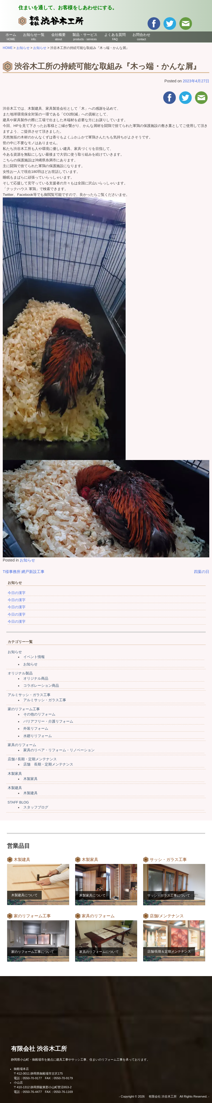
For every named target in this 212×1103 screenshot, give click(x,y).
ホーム (10, 36)
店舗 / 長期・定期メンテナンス (32, 759)
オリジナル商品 (35, 678)
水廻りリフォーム (37, 736)
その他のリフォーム (39, 714)
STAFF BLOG (18, 802)
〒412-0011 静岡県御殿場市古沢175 (38, 1073)
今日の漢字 (17, 593)
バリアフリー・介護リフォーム (48, 721)
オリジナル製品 (20, 673)
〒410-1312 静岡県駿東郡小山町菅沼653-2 (43, 1087)
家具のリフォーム (22, 745)
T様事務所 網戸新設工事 (23, 571)
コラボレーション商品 (41, 686)
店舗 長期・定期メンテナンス (48, 764)
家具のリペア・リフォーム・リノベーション (59, 750)
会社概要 (58, 36)
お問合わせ (141, 36)
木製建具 (15, 788)
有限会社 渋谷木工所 (39, 1048)
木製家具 (15, 774)
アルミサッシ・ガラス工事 (29, 695)
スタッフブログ (35, 807)
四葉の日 (201, 571)
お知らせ (27, 560)
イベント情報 (34, 657)
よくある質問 (115, 36)
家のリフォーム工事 (24, 709)
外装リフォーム (35, 729)
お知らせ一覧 (33, 36)
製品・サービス (84, 36)
